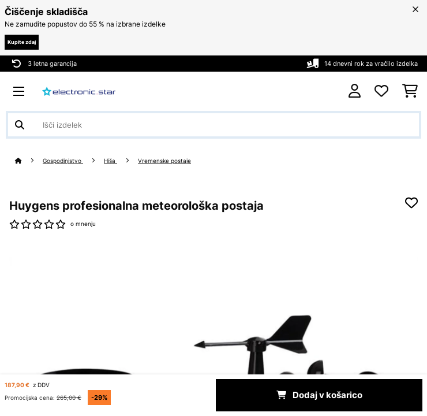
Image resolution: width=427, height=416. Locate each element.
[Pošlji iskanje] (19, 125)
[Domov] (29, 161)
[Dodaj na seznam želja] (411, 202)
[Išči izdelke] (213, 125)
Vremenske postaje (164, 161)
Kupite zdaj (22, 42)
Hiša (110, 161)
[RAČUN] (355, 91)
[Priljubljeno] (381, 91)
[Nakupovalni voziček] (410, 91)
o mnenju (83, 224)
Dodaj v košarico (319, 395)
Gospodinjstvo (63, 161)
